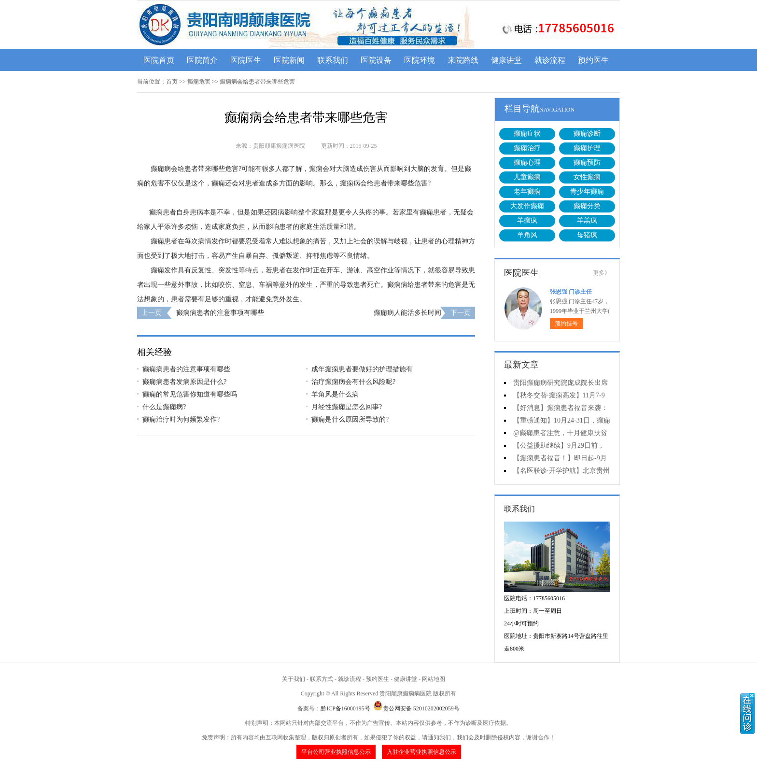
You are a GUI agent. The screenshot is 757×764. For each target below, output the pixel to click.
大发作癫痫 (527, 206)
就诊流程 (549, 60)
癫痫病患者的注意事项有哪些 (220, 312)
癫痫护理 (587, 148)
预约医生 (593, 60)
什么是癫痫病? (164, 406)
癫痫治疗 (527, 148)
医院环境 (419, 60)
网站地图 (433, 679)
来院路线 (463, 60)
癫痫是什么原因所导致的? (350, 419)
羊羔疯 (587, 220)
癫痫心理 (527, 162)
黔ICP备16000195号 (345, 708)
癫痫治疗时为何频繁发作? (181, 419)
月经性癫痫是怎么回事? (346, 406)
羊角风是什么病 (335, 394)
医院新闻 (289, 60)
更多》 (601, 272)
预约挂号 (566, 323)
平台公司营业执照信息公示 (336, 752)
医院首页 (158, 60)
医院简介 (202, 60)
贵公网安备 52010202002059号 (416, 708)
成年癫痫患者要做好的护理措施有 (362, 369)
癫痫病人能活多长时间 (407, 312)
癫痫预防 (587, 162)
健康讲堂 (506, 60)
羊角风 (527, 235)
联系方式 (321, 679)
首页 (172, 81)
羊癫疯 (527, 220)
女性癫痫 (587, 177)
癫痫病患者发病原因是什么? (184, 381)
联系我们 (332, 60)
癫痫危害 (198, 81)
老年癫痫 (527, 191)
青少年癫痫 (587, 191)
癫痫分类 (587, 206)
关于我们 (293, 679)
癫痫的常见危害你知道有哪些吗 (189, 394)
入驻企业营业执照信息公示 (421, 752)
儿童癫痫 (527, 177)
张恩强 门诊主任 (571, 291)
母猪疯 (587, 235)
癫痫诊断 (587, 133)
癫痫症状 (527, 133)
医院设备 (376, 60)
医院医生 (245, 60)
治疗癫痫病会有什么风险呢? (353, 381)
